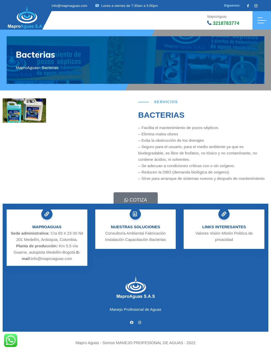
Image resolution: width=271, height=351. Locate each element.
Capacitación (136, 239)
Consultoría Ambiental (124, 233)
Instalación (114, 239)
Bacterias (157, 239)
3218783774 (223, 23)
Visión (215, 233)
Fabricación (155, 233)
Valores (202, 233)
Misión (227, 233)
